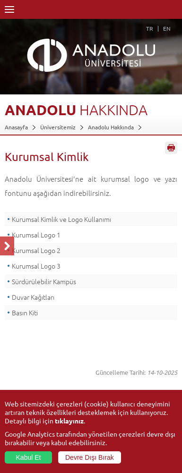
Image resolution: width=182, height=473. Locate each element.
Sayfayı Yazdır (171, 148)
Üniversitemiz (58, 127)
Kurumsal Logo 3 (36, 265)
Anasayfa (16, 127)
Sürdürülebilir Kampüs (45, 281)
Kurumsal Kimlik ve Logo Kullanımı (61, 219)
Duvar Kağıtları (33, 297)
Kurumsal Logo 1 (36, 234)
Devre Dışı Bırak (89, 457)
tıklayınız (69, 420)
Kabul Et (28, 457)
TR (149, 28)
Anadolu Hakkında (111, 127)
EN (167, 28)
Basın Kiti (25, 312)
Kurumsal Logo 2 (36, 250)
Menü (9, 9)
